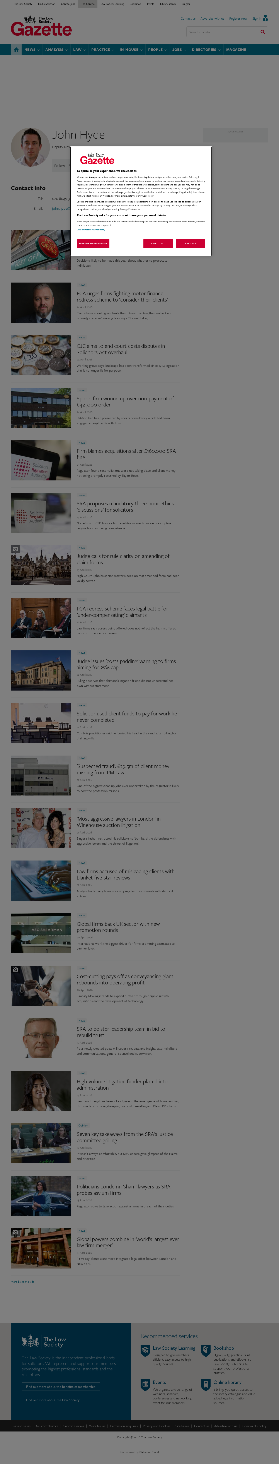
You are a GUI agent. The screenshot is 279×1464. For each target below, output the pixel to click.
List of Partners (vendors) (91, 229)
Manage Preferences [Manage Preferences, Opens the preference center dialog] (93, 243)
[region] (141, 201)
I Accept (190, 243)
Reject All (158, 243)
